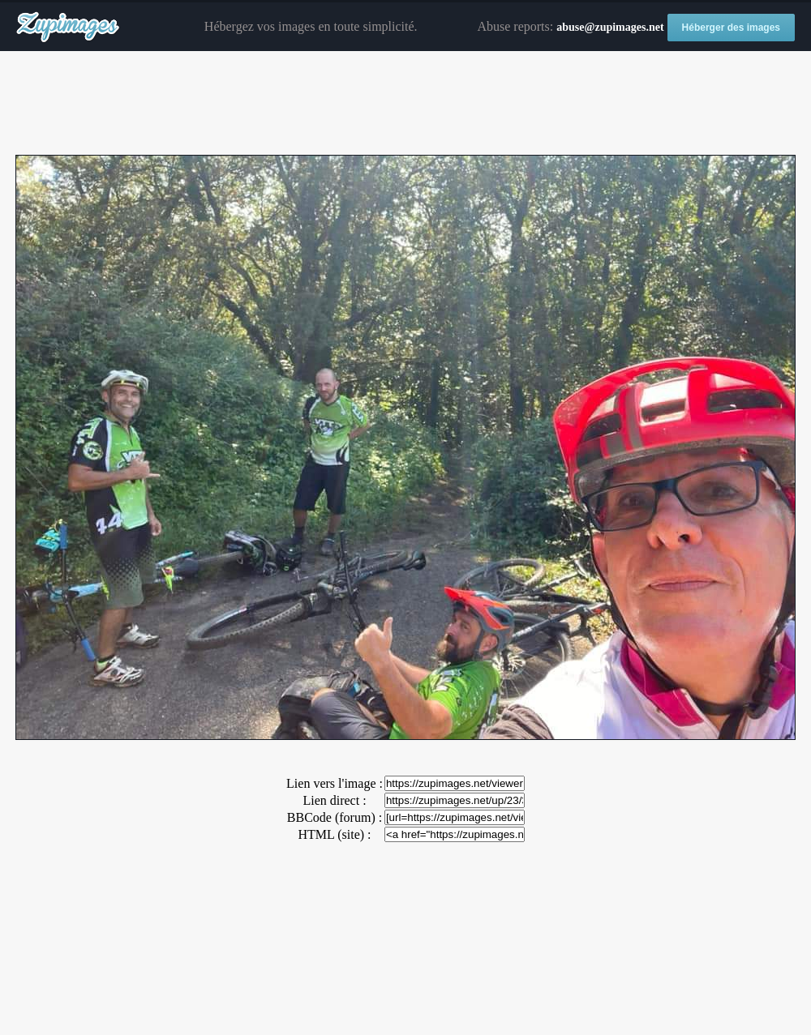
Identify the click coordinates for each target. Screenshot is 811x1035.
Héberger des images (731, 27)
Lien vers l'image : (334, 783)
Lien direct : (334, 800)
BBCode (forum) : (334, 817)
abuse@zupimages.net (609, 27)
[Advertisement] (405, 103)
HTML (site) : (334, 834)
